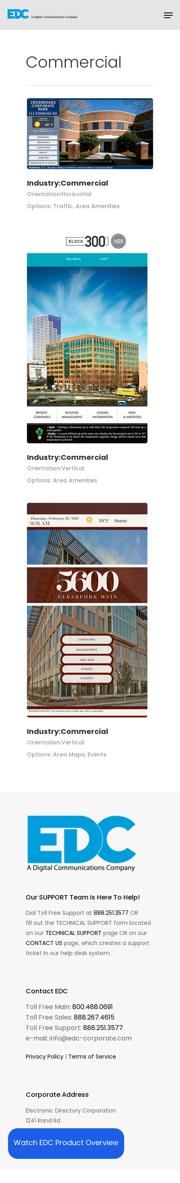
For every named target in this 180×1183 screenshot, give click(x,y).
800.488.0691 (92, 1006)
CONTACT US (44, 943)
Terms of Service (92, 1057)
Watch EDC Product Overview (66, 1143)
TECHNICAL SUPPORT (73, 933)
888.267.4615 (94, 1017)
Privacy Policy (44, 1057)
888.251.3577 (111, 913)
